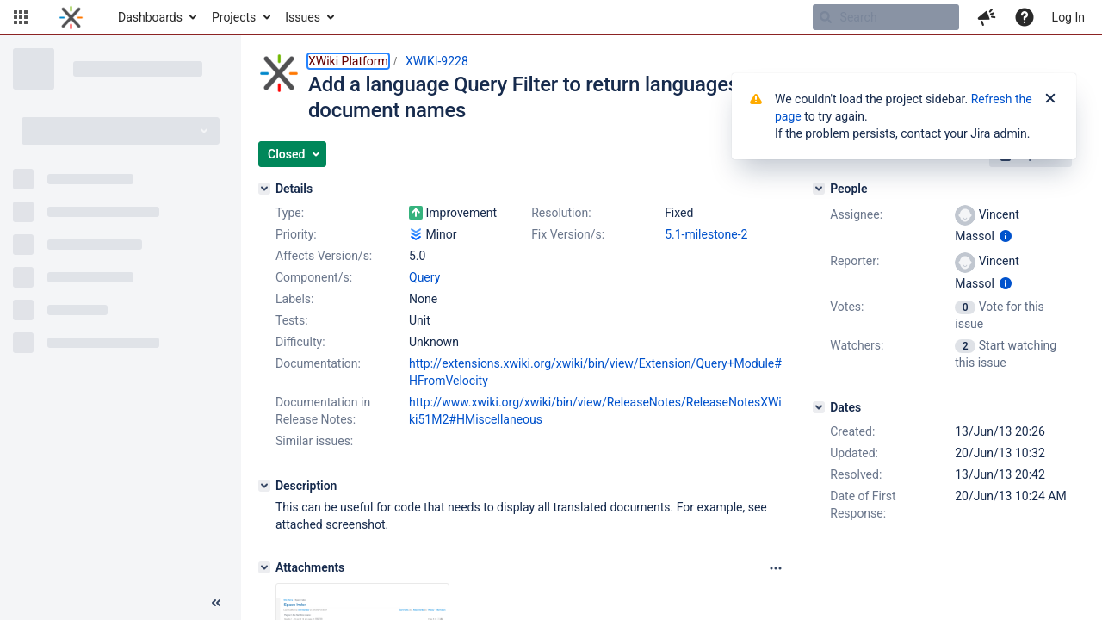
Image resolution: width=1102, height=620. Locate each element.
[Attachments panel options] (776, 568)
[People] (819, 189)
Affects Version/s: (324, 256)
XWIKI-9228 (437, 61)
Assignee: (856, 214)
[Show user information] (1005, 236)
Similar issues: (314, 441)
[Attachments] (264, 567)
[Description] (264, 486)
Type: (290, 213)
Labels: (294, 299)
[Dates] (819, 407)
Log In (1068, 17)
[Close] (1050, 99)
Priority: (296, 234)
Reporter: (854, 261)
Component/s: (314, 277)
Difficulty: (300, 342)
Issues (302, 17)
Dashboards (150, 17)
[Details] (264, 189)
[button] (21, 17)
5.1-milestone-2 (706, 234)
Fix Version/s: (567, 234)
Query (424, 277)
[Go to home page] (71, 17)
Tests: (292, 320)
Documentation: (318, 363)
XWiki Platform (348, 61)
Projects (234, 17)
